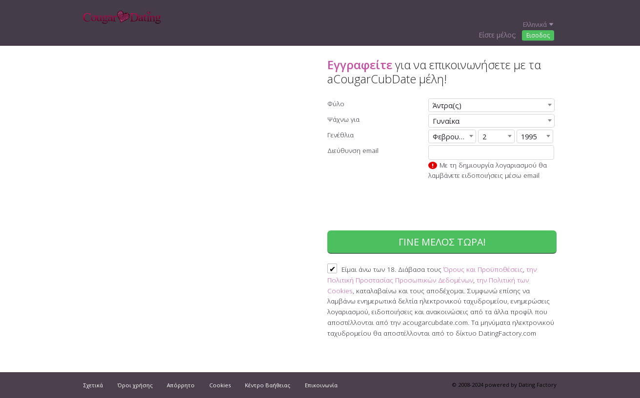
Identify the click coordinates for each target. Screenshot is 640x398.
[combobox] (491, 105)
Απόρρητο (181, 385)
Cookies (220, 385)
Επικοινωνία (321, 385)
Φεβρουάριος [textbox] (454, 136)
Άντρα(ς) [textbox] (447, 105)
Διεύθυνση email (353, 150)
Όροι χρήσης (135, 385)
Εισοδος (538, 35)
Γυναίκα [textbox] (446, 121)
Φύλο (335, 103)
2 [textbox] (484, 136)
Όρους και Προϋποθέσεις (483, 269)
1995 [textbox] (529, 136)
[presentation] (482, 207)
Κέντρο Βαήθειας (267, 385)
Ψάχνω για (343, 119)
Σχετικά (93, 385)
